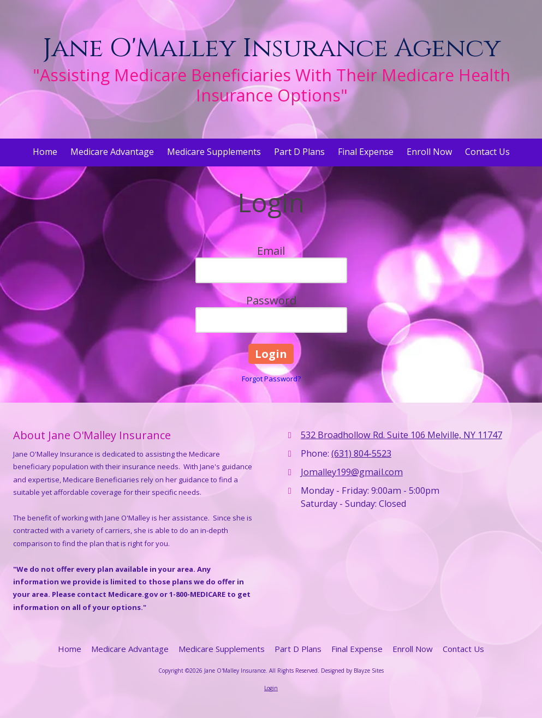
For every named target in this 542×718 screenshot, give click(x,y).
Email (271, 250)
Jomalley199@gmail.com (352, 472)
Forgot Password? (271, 379)
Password (271, 300)
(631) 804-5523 (361, 453)
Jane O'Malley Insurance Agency (272, 48)
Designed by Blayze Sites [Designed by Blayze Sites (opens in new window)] (352, 670)
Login (271, 688)
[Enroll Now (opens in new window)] (429, 152)
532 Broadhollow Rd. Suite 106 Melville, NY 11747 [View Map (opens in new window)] (401, 435)
